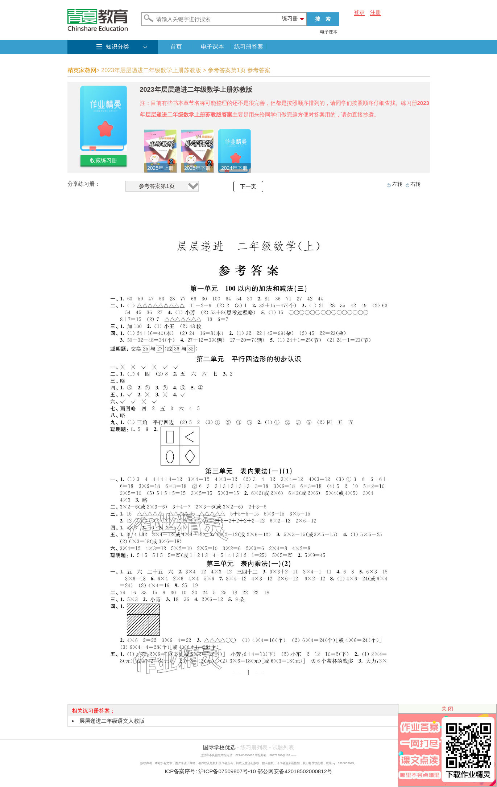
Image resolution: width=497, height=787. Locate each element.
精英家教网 (81, 70)
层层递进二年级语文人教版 (112, 721)
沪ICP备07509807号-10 (227, 771)
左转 (397, 184)
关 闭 (447, 709)
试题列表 (283, 747)
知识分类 (117, 47)
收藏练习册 (103, 160)
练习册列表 (254, 747)
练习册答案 (248, 47)
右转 (415, 184)
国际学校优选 (219, 747)
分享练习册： (83, 184)
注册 (375, 12)
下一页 (248, 186)
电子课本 (328, 31)
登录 (359, 12)
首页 (176, 47)
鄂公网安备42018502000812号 (294, 771)
